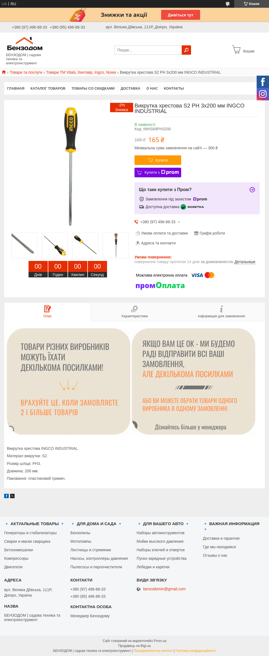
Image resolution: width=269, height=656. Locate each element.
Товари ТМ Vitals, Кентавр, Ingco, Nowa (81, 72)
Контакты (174, 88)
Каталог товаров (47, 88)
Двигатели (13, 567)
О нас (152, 88)
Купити (162, 160)
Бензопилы (80, 533)
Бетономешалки (18, 550)
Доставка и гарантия (221, 538)
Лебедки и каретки (153, 567)
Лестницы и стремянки (90, 550)
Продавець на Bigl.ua (134, 646)
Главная (15, 88)
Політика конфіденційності (195, 651)
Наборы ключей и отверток (161, 550)
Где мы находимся (219, 547)
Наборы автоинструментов (160, 533)
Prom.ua (160, 641)
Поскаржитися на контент (152, 651)
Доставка (131, 88)
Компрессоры (16, 558)
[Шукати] (186, 50)
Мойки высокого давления (160, 541)
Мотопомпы (80, 541)
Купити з (161, 172)
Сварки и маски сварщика (27, 541)
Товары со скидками (93, 88)
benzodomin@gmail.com (164, 589)
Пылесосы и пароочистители (96, 567)
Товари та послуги (26, 72)
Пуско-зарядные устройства (162, 558)
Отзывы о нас (215, 555)
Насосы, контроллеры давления (99, 558)
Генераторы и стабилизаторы (30, 533)
